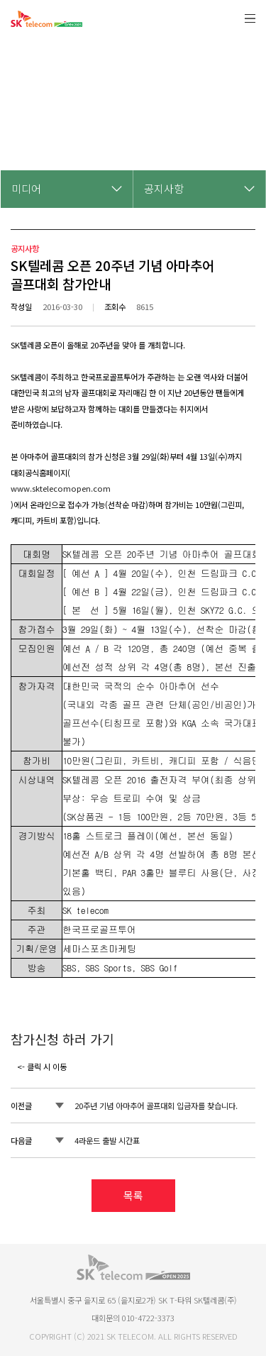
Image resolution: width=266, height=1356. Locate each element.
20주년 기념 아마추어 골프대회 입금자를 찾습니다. (156, 1105)
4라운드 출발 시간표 (107, 1140)
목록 (133, 1195)
